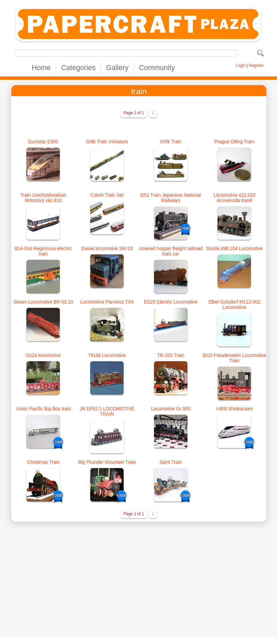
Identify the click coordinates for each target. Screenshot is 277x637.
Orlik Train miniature (107, 141)
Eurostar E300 (43, 141)
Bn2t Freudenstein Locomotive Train (234, 358)
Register (256, 65)
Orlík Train (171, 141)
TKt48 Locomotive (107, 355)
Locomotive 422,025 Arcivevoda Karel (234, 197)
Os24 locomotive (43, 355)
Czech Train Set (107, 195)
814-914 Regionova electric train (43, 251)
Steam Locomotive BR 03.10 (43, 301)
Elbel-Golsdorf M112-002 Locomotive (235, 304)
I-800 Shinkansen (234, 408)
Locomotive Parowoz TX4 (107, 301)
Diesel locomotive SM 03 (107, 248)
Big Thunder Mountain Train (107, 462)
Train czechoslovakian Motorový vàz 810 (43, 197)
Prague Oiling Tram (234, 141)
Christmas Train (43, 462)
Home (41, 68)
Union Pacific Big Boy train (43, 408)
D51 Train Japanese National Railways (171, 197)
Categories (78, 68)
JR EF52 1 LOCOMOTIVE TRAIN (107, 411)
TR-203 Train (170, 355)
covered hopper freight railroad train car (170, 251)
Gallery (117, 68)
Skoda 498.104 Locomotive (234, 248)
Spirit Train (170, 462)
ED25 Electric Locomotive (170, 301)
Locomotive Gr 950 (170, 408)
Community (157, 68)
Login (240, 65)
